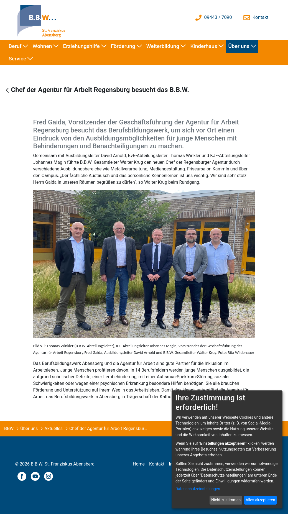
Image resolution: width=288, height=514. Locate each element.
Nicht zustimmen (226, 500)
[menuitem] (18, 46)
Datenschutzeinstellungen (197, 489)
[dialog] (227, 449)
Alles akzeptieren (260, 500)
